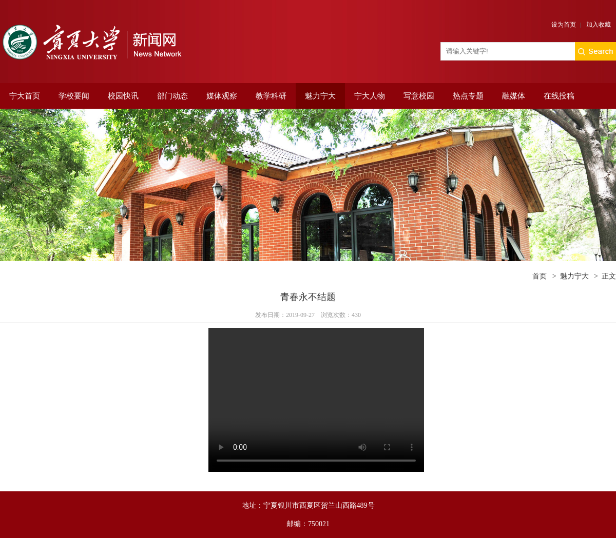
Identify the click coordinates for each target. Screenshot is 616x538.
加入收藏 (598, 24)
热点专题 (468, 96)
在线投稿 (559, 96)
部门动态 (172, 96)
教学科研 (271, 96)
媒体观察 (221, 96)
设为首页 (563, 24)
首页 (539, 276)
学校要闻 (74, 96)
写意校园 (418, 96)
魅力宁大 (320, 96)
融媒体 (513, 96)
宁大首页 (24, 96)
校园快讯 (123, 96)
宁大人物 (369, 96)
